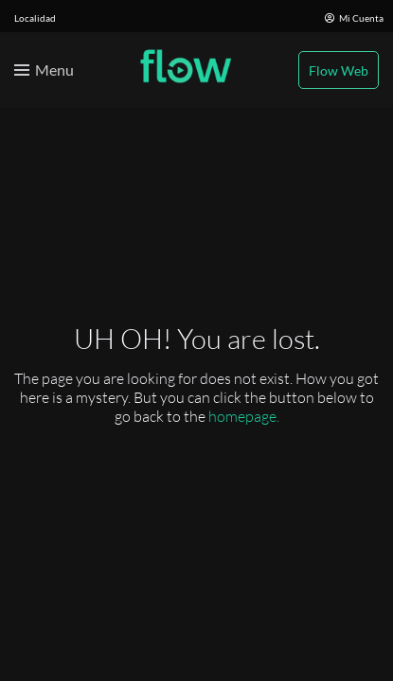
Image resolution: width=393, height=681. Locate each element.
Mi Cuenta (354, 18)
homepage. (243, 416)
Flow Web (338, 70)
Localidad (35, 18)
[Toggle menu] (44, 70)
